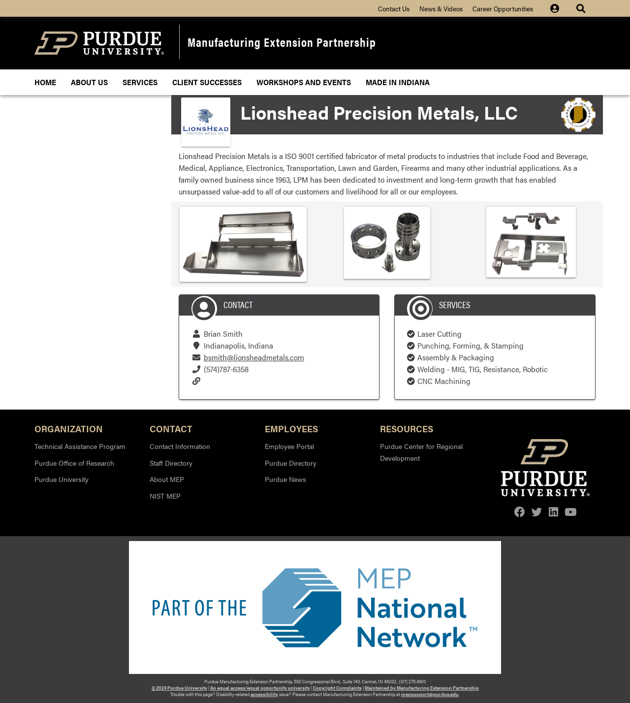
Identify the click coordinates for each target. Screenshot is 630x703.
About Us (89, 82)
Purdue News (285, 479)
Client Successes (207, 82)
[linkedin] (553, 512)
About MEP (167, 479)
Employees (291, 428)
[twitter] (537, 512)
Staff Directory (171, 463)
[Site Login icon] (559, 8)
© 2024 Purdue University (179, 687)
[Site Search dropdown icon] (582, 8)
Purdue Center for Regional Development (421, 452)
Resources (406, 428)
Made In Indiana (398, 82)
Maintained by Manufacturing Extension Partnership (422, 687)
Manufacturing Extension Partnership (282, 41)
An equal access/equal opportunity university (260, 687)
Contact (171, 428)
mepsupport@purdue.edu (430, 694)
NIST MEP (165, 496)
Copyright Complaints (337, 687)
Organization (68, 428)
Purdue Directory (290, 463)
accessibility (264, 694)
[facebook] (519, 512)
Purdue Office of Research (74, 463)
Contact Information (180, 446)
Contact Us (394, 8)
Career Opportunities (502, 8)
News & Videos (441, 8)
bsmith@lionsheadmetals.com (254, 357)
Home (45, 82)
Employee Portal (289, 446)
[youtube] (570, 512)
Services (140, 82)
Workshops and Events (303, 82)
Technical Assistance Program (80, 446)
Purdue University (61, 479)
